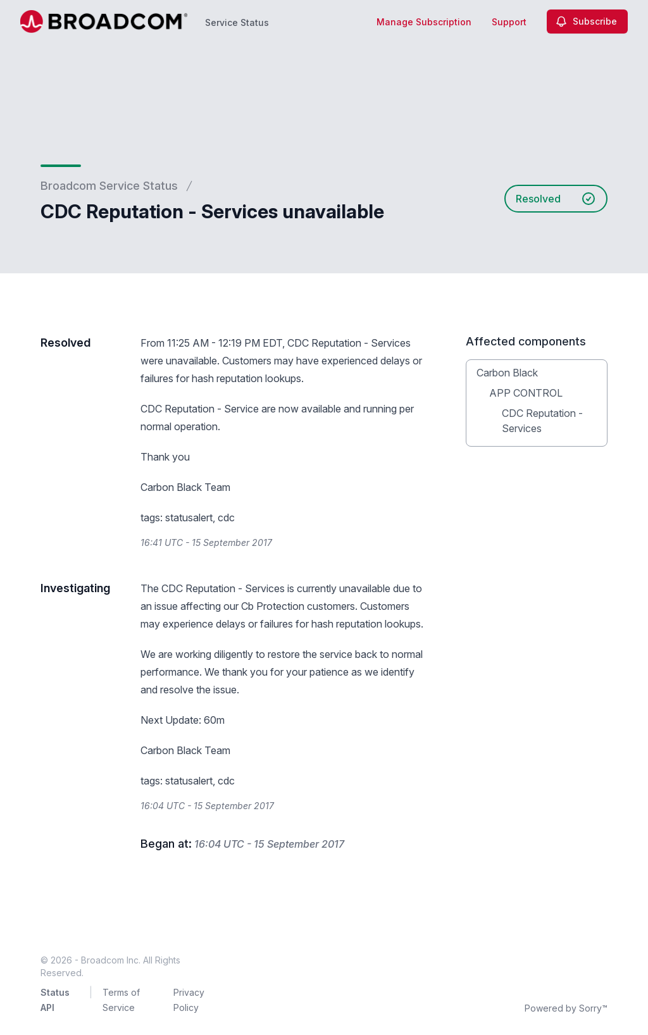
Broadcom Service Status (109, 185)
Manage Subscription (424, 21)
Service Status (237, 22)
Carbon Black (507, 372)
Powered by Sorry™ (566, 1008)
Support (509, 21)
